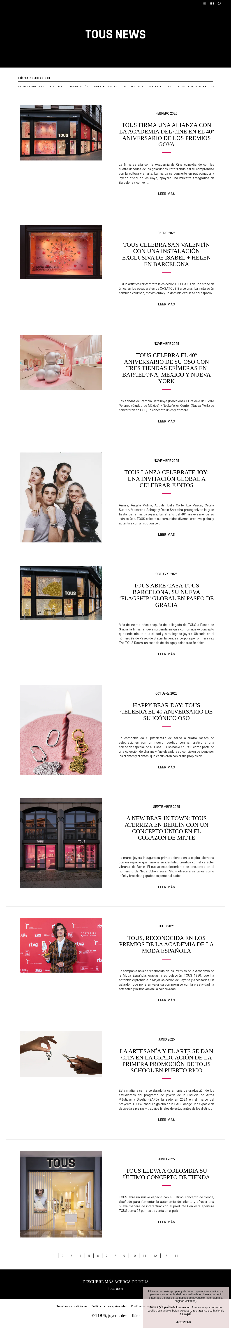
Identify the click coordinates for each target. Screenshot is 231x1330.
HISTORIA (55, 87)
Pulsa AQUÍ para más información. (170, 1307)
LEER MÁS (166, 194)
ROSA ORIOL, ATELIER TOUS (196, 87)
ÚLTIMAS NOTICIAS (31, 87)
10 (134, 1262)
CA (219, 3)
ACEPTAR (183, 1322)
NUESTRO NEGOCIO (106, 87)
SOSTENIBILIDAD (159, 87)
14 (176, 1262)
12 (155, 1262)
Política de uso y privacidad (109, 1313)
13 (166, 1262)
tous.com (115, 1295)
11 (144, 1262)
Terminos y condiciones (72, 1313)
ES (205, 3)
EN (212, 3)
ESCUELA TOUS (134, 87)
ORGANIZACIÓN (78, 87)
